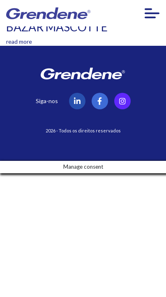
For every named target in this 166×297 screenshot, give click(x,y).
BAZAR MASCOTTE (57, 27)
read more (19, 41)
